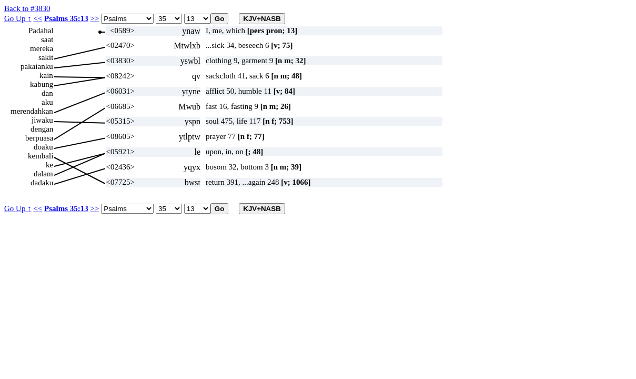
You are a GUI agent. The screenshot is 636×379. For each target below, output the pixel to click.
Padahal (40, 30)
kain (46, 75)
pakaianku (37, 66)
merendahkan (32, 111)
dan (47, 93)
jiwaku (42, 120)
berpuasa (39, 138)
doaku (43, 147)
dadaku (42, 182)
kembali (40, 156)
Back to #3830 (27, 8)
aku (47, 102)
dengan (42, 129)
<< (37, 18)
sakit (45, 57)
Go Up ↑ (18, 18)
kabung (41, 84)
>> (94, 18)
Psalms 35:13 (66, 18)
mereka (41, 48)
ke (49, 165)
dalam (43, 173)
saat (47, 39)
